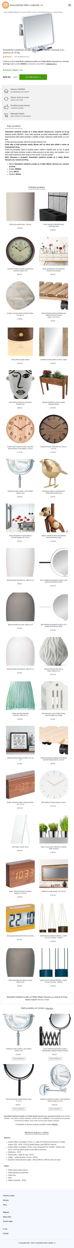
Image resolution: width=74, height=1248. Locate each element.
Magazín (6, 1212)
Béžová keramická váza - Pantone (20, 224)
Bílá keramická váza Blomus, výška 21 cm (20, 669)
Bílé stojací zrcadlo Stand (20, 847)
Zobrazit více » (51, 64)
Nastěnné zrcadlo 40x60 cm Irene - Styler (53, 359)
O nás (5, 1229)
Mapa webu (7, 1217)
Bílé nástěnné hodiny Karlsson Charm (54, 802)
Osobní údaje (7, 1221)
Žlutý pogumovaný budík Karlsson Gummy (20, 936)
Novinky (6, 1200)
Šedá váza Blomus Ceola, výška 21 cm (20, 624)
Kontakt (5, 1233)
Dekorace (16, 12)
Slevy (5, 1205)
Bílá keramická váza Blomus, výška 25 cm (20, 580)
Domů (5, 12)
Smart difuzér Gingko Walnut (20, 359)
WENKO (23, 64)
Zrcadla (46, 999)
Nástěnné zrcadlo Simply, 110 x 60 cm (53, 891)
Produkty (10, 12)
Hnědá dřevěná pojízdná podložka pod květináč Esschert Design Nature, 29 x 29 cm (53, 315)
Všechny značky (9, 1195)
